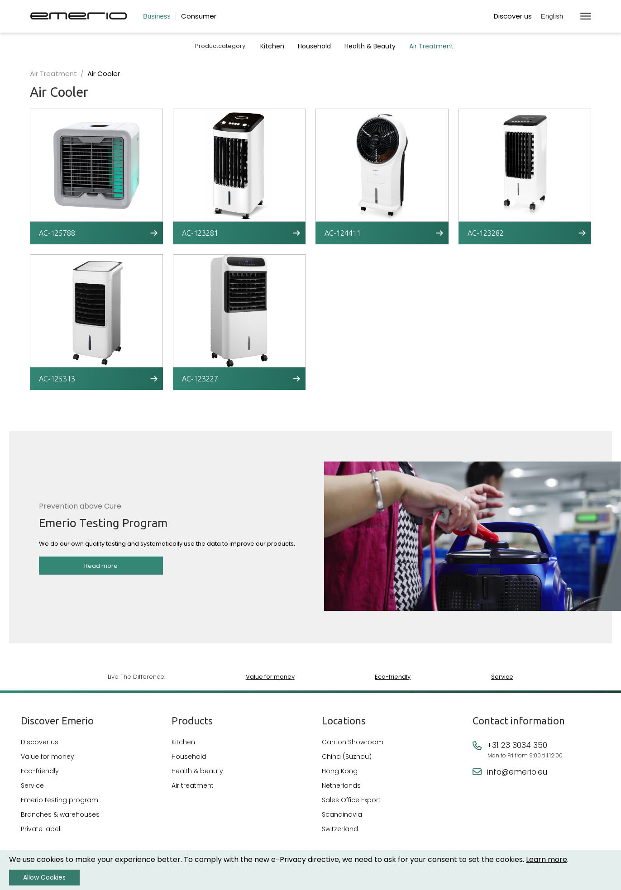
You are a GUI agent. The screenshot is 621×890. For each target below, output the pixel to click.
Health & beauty (197, 771)
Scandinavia (342, 814)
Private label (40, 828)
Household (314, 46)
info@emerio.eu (517, 771)
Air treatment (193, 785)
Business (157, 16)
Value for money (270, 676)
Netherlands (341, 785)
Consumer (198, 16)
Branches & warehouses (60, 814)
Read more (101, 566)
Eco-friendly (393, 676)
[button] (556, 16)
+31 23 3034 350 (517, 745)
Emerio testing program (59, 799)
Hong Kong (340, 771)
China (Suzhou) (347, 756)
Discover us (513, 16)
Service (502, 676)
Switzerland (340, 828)
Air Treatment (431, 46)
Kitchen (272, 46)
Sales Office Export (351, 799)
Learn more (546, 859)
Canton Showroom (352, 742)
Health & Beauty (370, 46)
